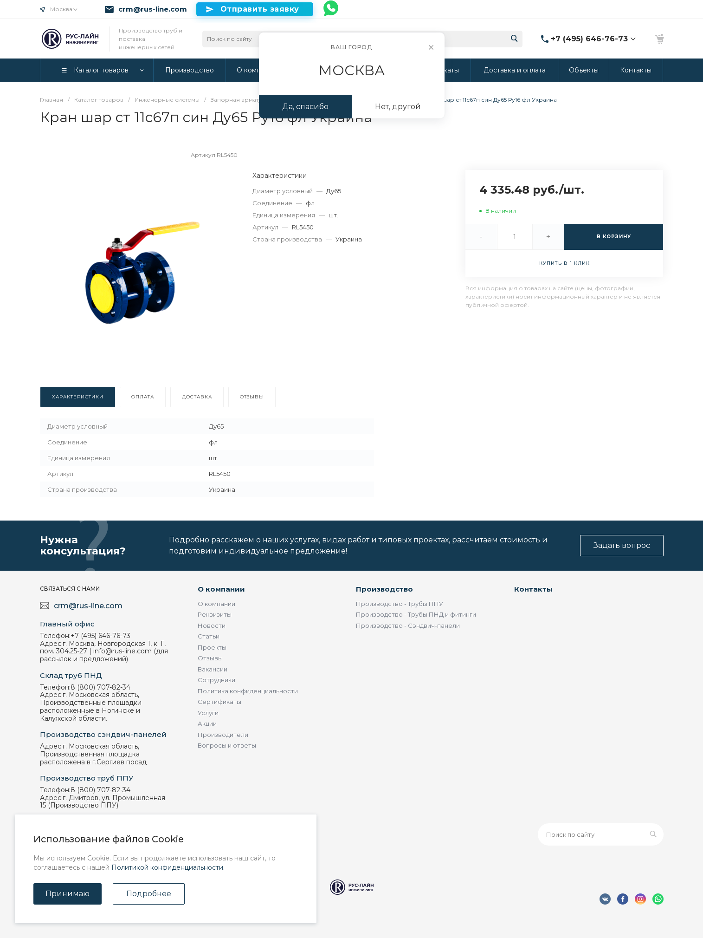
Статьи (208, 636)
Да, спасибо (305, 106)
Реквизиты (215, 614)
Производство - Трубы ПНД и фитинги (416, 614)
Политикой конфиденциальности (167, 867)
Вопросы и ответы (227, 745)
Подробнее (148, 893)
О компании (221, 589)
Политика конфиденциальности (248, 691)
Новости (212, 625)
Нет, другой (398, 106)
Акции (207, 723)
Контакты (533, 589)
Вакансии (212, 669)
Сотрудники (216, 680)
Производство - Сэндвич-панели (408, 625)
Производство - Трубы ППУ (399, 603)
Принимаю (67, 893)
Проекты (212, 647)
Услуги (208, 713)
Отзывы (210, 658)
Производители (223, 734)
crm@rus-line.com (152, 9)
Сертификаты (219, 701)
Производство (384, 589)
